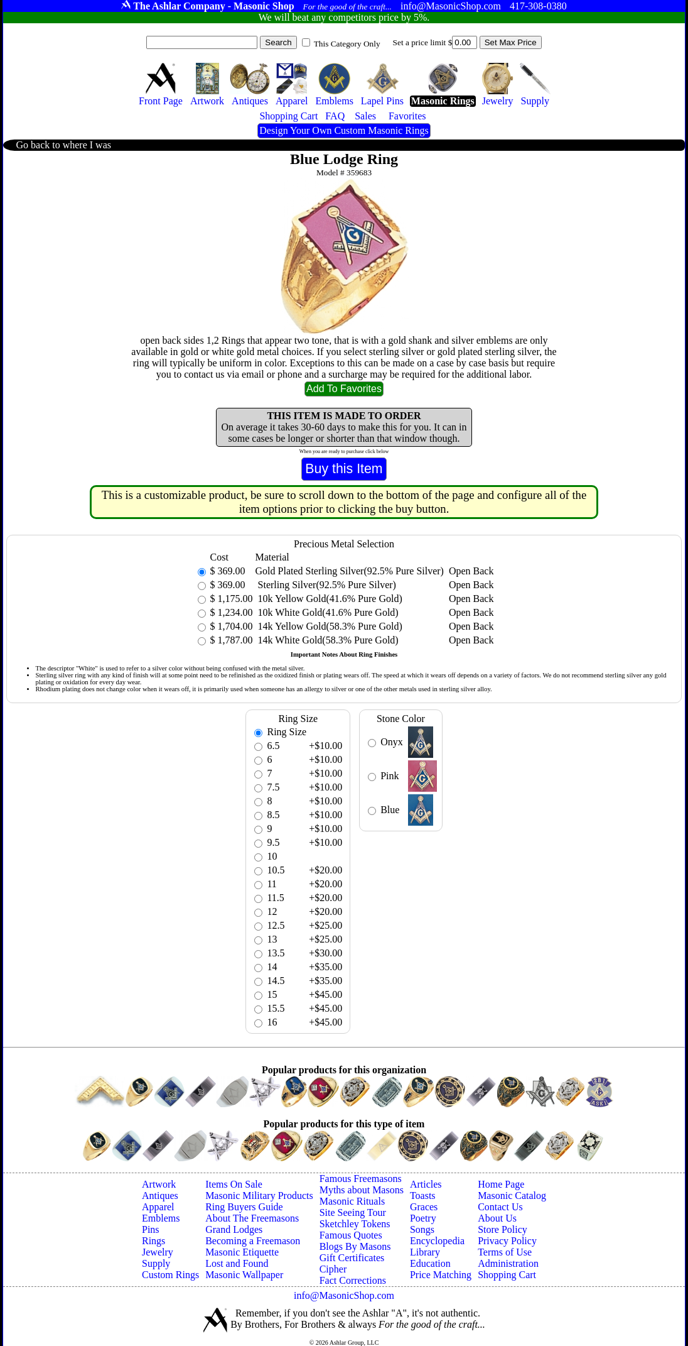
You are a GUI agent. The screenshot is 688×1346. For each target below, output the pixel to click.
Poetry (423, 1218)
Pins (150, 1229)
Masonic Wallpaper (244, 1274)
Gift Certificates (352, 1257)
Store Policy (502, 1229)
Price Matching (440, 1274)
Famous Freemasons (361, 1178)
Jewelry (157, 1252)
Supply (156, 1263)
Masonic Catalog (512, 1195)
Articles (426, 1184)
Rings (153, 1240)
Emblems (161, 1218)
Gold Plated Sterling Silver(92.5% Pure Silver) (349, 571)
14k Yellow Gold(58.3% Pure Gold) (328, 626)
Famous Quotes (351, 1235)
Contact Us (500, 1206)
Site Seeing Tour (353, 1212)
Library (425, 1252)
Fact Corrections (353, 1280)
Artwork (159, 1184)
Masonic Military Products (259, 1195)
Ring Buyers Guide (244, 1206)
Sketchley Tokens (355, 1223)
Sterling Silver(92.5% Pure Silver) (325, 584)
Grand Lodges (233, 1229)
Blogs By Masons (355, 1246)
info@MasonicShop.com (344, 1295)
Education (430, 1263)
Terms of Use (505, 1252)
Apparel (158, 1206)
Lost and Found (236, 1263)
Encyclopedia (437, 1240)
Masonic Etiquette (242, 1252)
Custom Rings (170, 1274)
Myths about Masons (362, 1190)
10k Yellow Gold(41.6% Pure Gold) (328, 598)
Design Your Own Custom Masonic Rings (343, 130)
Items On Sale (233, 1184)
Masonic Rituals (352, 1201)
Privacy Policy (507, 1240)
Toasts (423, 1195)
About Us (497, 1218)
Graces (424, 1206)
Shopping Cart (507, 1274)
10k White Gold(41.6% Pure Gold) (327, 612)
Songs (422, 1229)
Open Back (471, 571)
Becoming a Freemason (252, 1240)
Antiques (160, 1195)
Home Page (501, 1184)
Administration (508, 1263)
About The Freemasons (252, 1218)
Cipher (333, 1269)
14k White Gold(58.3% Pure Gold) (327, 640)
